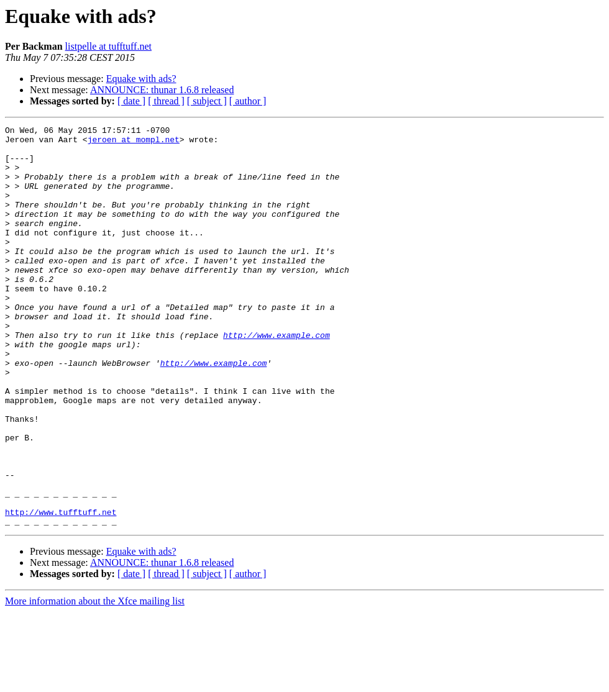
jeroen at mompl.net (134, 142)
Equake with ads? (141, 78)
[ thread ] (166, 101)
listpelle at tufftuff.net (108, 46)
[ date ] (131, 101)
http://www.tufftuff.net (60, 590)
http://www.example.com (276, 377)
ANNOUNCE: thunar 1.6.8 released (162, 89)
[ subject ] (207, 101)
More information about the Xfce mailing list (95, 681)
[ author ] (248, 101)
